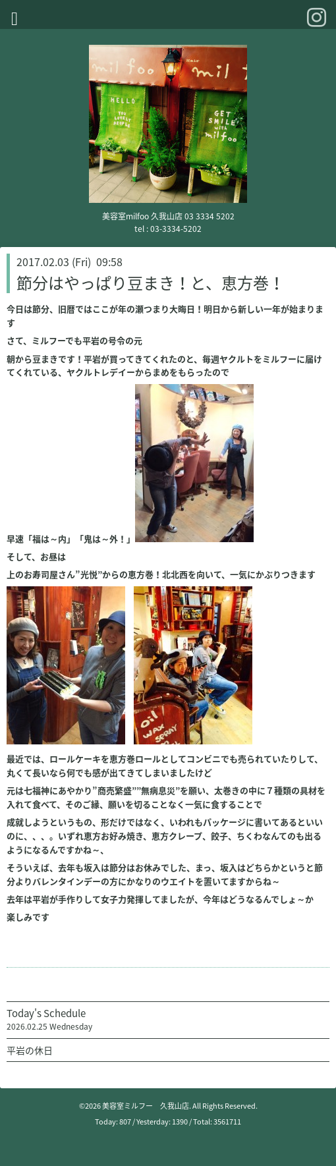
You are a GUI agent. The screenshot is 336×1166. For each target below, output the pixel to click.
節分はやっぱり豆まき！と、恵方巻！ (150, 282)
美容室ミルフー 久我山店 (145, 1105)
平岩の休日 (30, 1050)
